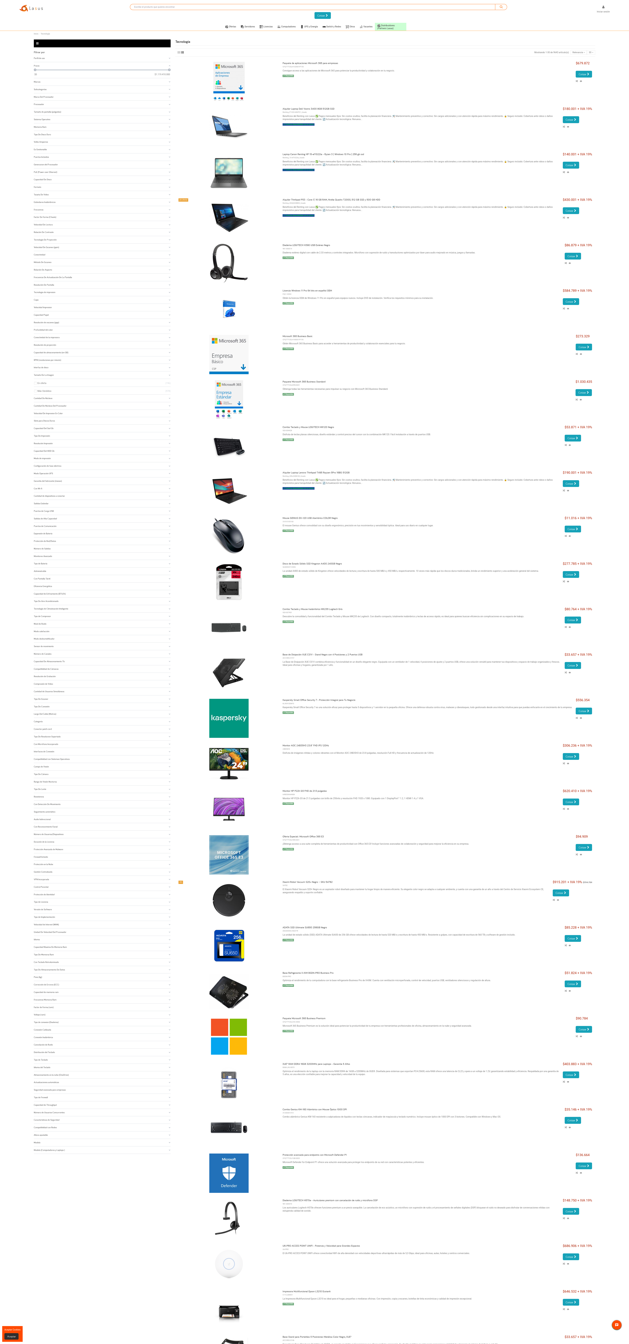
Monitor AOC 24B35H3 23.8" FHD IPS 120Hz (306, 745)
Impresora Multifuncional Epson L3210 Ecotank (307, 1291)
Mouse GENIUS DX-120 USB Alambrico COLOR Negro (310, 518)
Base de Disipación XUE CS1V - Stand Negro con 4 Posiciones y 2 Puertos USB (322, 654)
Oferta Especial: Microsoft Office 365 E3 (303, 836)
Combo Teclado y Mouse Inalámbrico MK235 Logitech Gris (312, 609)
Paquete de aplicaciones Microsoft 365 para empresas (310, 63)
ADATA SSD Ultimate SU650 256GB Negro (305, 927)
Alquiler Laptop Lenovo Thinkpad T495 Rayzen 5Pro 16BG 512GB (316, 472)
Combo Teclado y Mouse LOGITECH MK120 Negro (308, 427)
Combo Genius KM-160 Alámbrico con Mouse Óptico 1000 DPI (315, 1109)
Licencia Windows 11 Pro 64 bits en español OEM (307, 290)
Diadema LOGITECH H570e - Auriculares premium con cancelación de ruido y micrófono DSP (330, 1200)
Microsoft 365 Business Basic (297, 336)
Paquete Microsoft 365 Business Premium (304, 1018)
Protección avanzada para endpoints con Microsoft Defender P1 (315, 1155)
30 (591, 52)
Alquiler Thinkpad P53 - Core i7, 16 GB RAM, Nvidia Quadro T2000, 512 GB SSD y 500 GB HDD (331, 199)
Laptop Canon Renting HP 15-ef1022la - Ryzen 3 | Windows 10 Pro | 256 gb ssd (323, 154)
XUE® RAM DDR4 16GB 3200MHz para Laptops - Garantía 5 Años (316, 1064)
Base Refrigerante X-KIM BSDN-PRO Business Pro (308, 973)
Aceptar (11, 1336)
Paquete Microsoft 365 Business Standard (304, 381)
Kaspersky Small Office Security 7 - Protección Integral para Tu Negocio (319, 700)
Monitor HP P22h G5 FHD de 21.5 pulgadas (305, 791)
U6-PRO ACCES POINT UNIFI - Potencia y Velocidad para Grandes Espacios (321, 1245)
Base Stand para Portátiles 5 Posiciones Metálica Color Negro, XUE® (317, 1336)
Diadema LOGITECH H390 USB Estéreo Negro (306, 245)
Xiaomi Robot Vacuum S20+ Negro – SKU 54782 (308, 882)
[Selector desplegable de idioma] (589, 9)
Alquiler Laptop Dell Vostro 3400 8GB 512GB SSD (308, 108)
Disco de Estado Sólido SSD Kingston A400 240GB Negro (312, 563)
